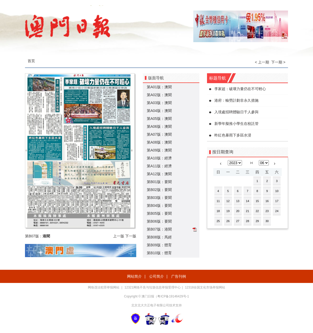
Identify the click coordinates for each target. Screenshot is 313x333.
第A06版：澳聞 (159, 126)
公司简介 (156, 276)
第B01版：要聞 (159, 182)
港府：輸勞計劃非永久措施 (236, 100)
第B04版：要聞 (159, 205)
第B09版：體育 (159, 245)
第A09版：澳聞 (159, 150)
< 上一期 (262, 62)
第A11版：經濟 (159, 166)
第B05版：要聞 (159, 213)
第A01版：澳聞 (159, 87)
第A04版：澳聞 (159, 111)
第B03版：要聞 (159, 197)
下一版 (130, 236)
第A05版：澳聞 (159, 118)
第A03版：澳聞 (159, 103)
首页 (31, 61)
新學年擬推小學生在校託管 (236, 123)
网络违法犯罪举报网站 (104, 287)
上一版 (118, 236)
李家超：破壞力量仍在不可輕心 (240, 89)
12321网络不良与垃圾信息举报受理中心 (152, 287)
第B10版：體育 (159, 253)
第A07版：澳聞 (159, 134)
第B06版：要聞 (159, 221)
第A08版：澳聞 (159, 142)
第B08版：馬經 (159, 237)
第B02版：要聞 (159, 190)
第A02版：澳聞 (159, 95)
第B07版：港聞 (159, 229)
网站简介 (134, 276)
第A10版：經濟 (159, 158)
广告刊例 (178, 276)
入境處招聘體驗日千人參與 (236, 112)
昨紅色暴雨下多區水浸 (232, 135)
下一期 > (278, 62)
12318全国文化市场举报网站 (205, 287)
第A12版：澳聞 (159, 174)
